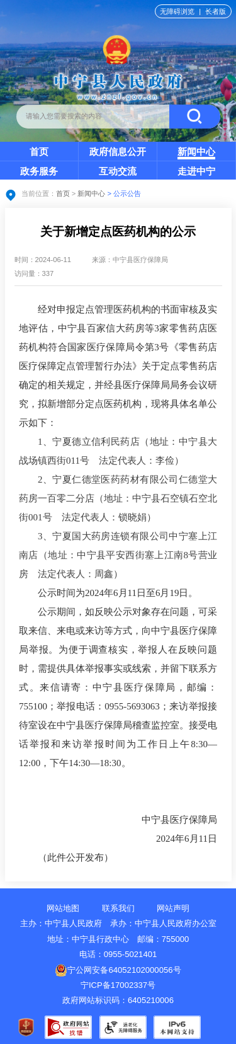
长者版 (215, 11)
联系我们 (118, 908)
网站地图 (63, 908)
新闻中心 (196, 151)
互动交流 (118, 171)
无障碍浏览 (177, 11)
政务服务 (39, 171)
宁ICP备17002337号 (119, 985)
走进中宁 (196, 171)
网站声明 (173, 908)
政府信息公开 (117, 151)
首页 (39, 151)
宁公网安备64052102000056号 (118, 970)
